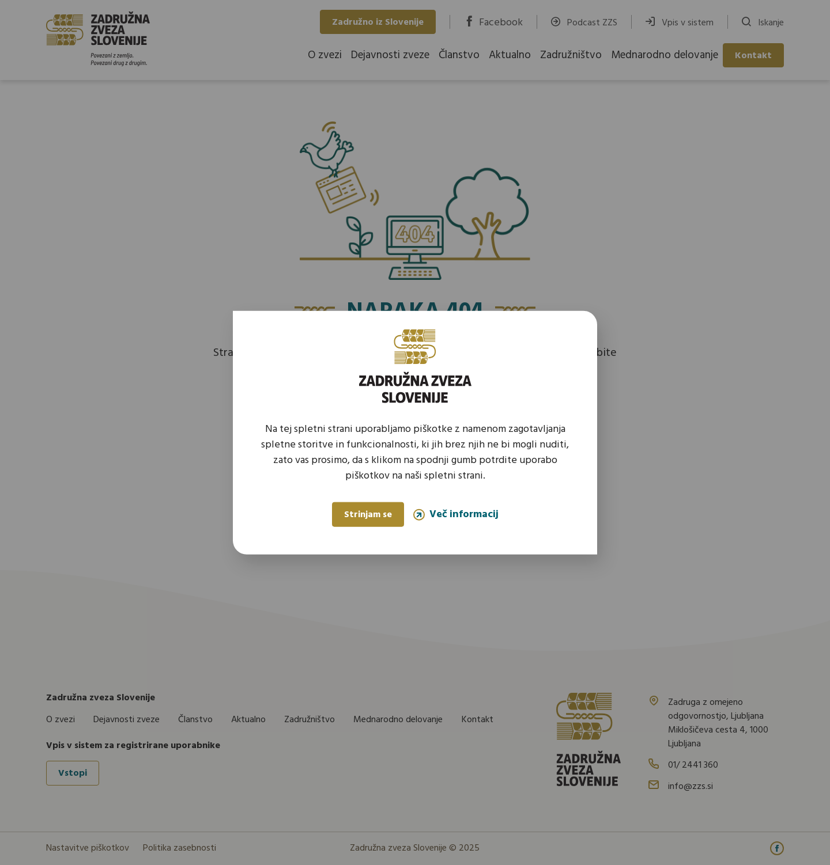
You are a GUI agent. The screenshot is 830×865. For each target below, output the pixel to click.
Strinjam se (368, 514)
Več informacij (456, 514)
